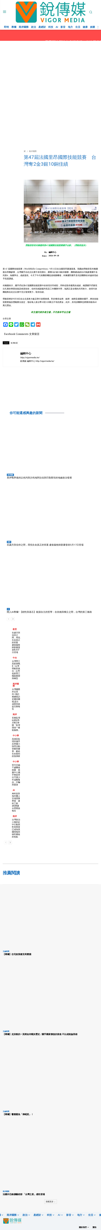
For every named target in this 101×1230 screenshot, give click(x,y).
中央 (15, 657)
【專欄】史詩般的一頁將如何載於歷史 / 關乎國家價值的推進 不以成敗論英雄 (40, 1034)
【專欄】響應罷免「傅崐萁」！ (18, 1114)
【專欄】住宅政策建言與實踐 (17, 954)
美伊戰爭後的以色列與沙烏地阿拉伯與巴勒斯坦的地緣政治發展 (39, 477)
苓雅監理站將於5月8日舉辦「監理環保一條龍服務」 (16, 723)
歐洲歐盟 (14, 343)
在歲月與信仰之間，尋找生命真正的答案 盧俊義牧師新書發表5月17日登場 (45, 544)
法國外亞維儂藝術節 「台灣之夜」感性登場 (24, 1194)
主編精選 (6, 951)
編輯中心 (52, 252)
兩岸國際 (10, 475)
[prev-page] (8, 619)
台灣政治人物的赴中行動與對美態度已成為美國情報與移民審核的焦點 (16, 828)
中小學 (16, 735)
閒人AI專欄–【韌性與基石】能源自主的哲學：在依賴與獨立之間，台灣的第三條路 (49, 612)
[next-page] (13, 619)
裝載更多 (50, 1201)
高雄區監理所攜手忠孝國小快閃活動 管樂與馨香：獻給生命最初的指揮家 (17, 747)
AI (8, 609)
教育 (9, 542)
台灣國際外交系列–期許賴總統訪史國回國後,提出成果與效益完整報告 (16, 699)
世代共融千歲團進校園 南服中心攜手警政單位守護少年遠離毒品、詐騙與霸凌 (16, 775)
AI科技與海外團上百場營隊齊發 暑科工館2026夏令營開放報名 (16, 802)
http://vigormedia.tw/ (29, 357)
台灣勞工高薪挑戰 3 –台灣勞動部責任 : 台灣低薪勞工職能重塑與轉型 (16, 670)
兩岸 (15, 714)
